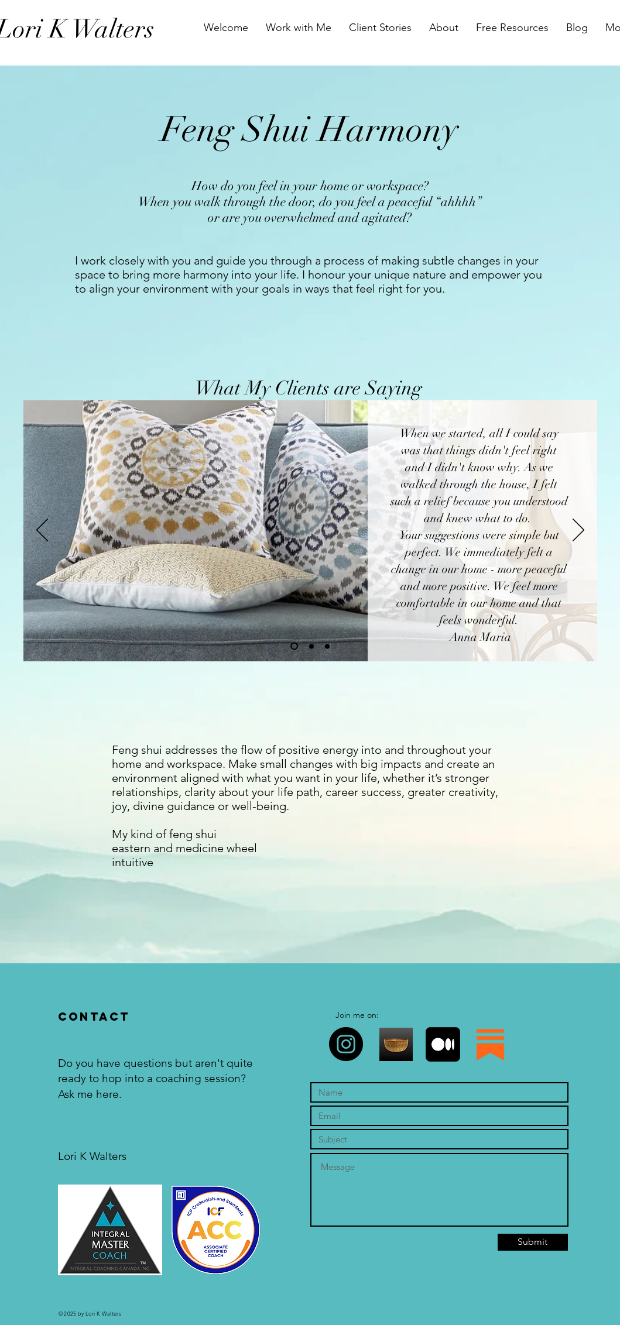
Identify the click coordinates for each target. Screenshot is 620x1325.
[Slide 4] (327, 646)
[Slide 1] (294, 646)
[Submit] (533, 1242)
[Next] (578, 531)
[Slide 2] (311, 646)
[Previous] (42, 531)
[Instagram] (346, 1044)
